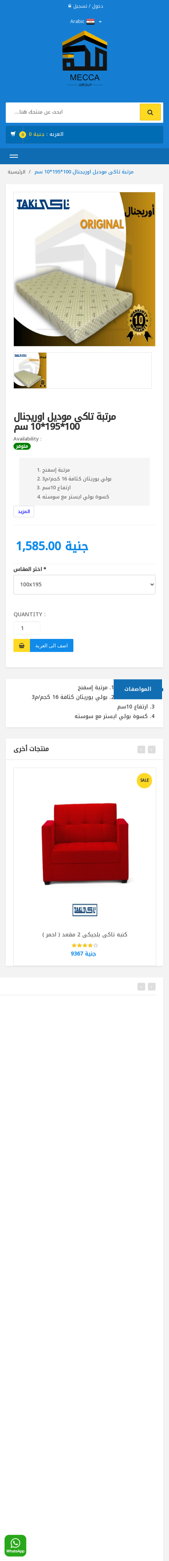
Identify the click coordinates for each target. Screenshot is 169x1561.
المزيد (24, 511)
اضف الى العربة (51, 645)
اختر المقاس (29, 569)
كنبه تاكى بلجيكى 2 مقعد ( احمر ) (85, 938)
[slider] (84, 949)
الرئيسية (16, 172)
